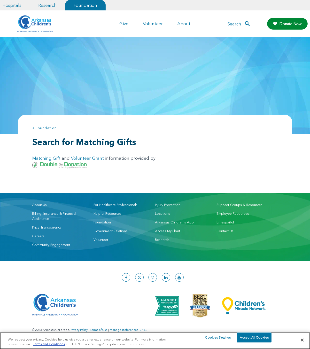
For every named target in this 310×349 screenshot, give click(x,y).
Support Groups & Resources (240, 205)
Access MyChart (167, 231)
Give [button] (123, 23)
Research (47, 5)
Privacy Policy (79, 330)
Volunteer (100, 240)
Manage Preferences (124, 330)
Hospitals (11, 5)
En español (225, 222)
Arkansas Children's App (174, 222)
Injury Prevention (167, 205)
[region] (155, 340)
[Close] (302, 340)
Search (234, 24)
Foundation (85, 5)
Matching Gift (46, 158)
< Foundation (44, 128)
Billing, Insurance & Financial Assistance (54, 216)
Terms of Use (99, 330)
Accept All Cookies (254, 340)
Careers (38, 236)
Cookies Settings (218, 340)
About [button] (183, 23)
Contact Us (225, 231)
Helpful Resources (107, 213)
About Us (39, 205)
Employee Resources (233, 213)
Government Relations (110, 231)
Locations (162, 213)
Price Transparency (47, 227)
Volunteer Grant (87, 158)
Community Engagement (51, 245)
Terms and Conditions (49, 344)
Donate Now (287, 23)
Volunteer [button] (153, 23)
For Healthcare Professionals (115, 205)
